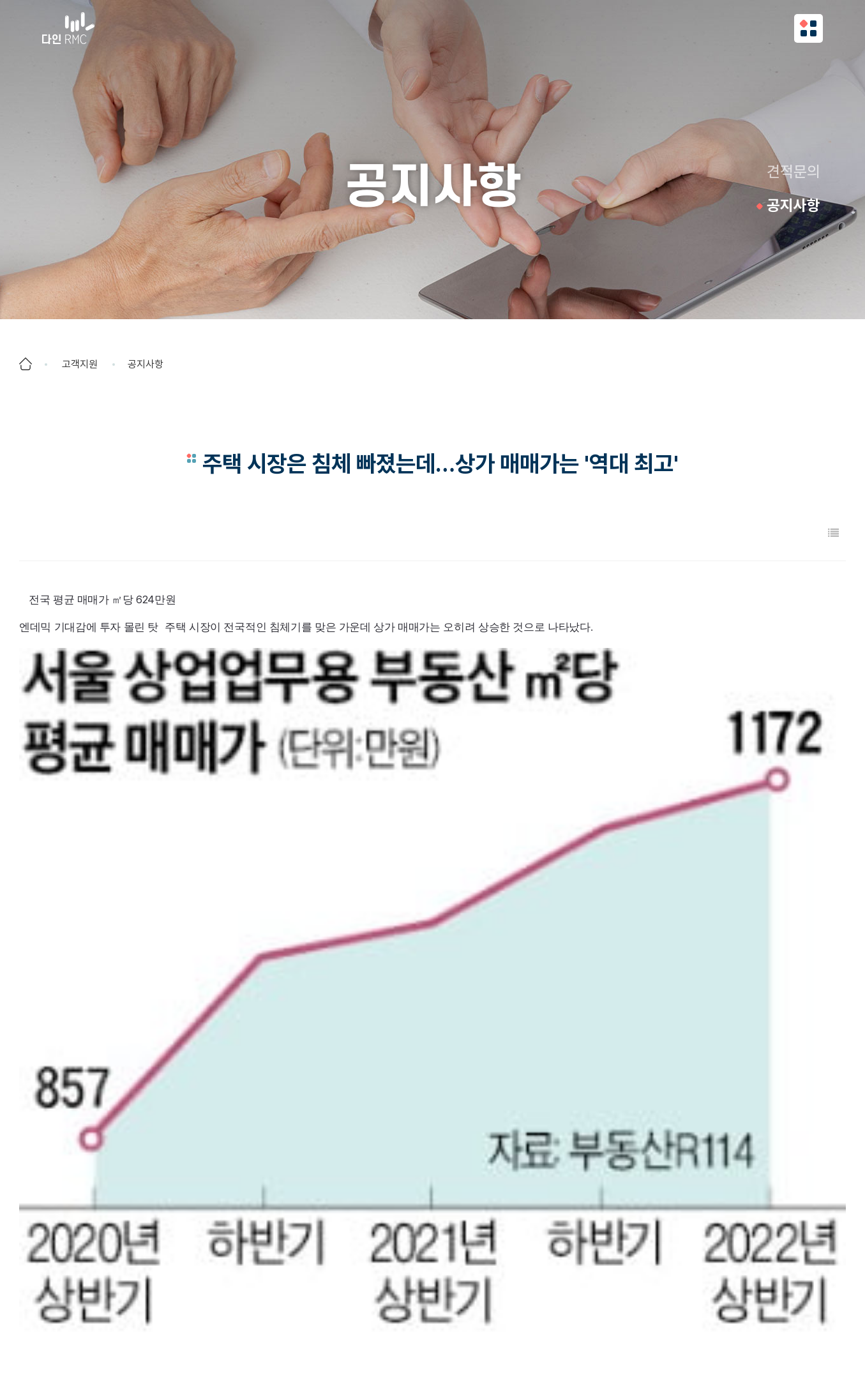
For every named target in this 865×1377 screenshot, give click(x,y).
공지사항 (793, 205)
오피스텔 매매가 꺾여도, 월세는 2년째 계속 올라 (171, 1154)
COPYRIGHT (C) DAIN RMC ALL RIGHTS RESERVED (432, 1345)
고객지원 (80, 364)
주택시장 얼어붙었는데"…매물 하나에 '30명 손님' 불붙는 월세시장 (209, 1183)
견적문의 (793, 171)
